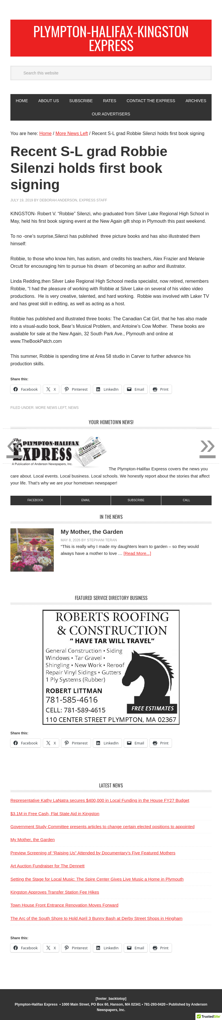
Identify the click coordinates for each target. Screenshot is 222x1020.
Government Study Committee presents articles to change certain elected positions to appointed (102, 826)
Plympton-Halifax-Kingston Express (111, 38)
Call (186, 500)
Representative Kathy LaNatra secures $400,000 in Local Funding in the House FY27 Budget (99, 800)
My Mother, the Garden (92, 532)
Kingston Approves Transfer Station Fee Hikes (54, 892)
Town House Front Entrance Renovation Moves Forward (64, 905)
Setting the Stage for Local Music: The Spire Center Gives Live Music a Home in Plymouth (97, 879)
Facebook (35, 500)
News (73, 408)
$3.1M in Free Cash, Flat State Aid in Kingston (54, 813)
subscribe (136, 500)
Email (85, 500)
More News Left (51, 408)
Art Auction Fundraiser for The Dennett (47, 865)
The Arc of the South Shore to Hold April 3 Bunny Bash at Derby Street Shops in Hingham (96, 918)
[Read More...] (137, 553)
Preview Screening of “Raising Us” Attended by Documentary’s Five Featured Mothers (92, 852)
